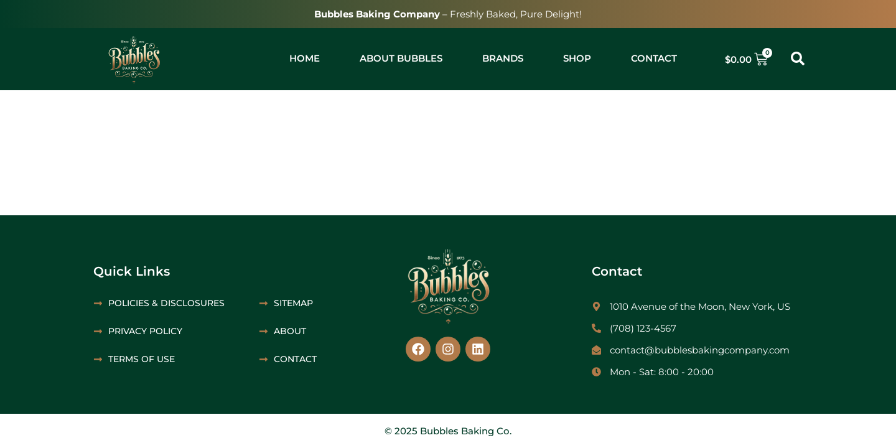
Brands (502, 58)
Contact (654, 58)
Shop (577, 58)
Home (304, 58)
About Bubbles (401, 58)
